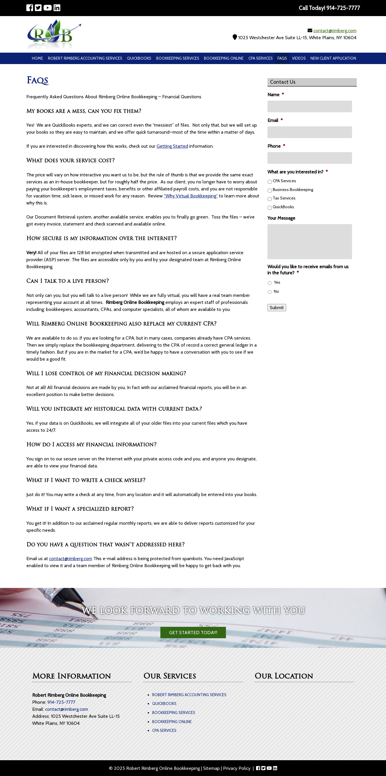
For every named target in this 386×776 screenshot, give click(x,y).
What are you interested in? (297, 172)
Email (275, 120)
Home (37, 58)
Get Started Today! (193, 632)
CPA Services (260, 58)
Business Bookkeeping (293, 189)
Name (275, 94)
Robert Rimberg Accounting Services (85, 58)
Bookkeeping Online (223, 58)
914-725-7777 (61, 702)
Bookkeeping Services (177, 58)
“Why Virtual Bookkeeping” (191, 196)
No (276, 291)
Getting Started (172, 146)
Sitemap (211, 768)
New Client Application (333, 58)
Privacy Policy (237, 768)
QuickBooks (139, 58)
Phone (276, 146)
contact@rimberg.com (334, 30)
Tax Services (284, 198)
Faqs (282, 58)
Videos (299, 58)
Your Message (281, 218)
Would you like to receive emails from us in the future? (308, 270)
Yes (277, 282)
